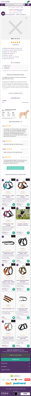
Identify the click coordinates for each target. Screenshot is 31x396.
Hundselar (17, 7)
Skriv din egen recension (15, 168)
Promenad (13, 7)
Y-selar (21, 7)
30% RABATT (19, 10)
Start (9, 7)
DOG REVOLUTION (17, 12)
